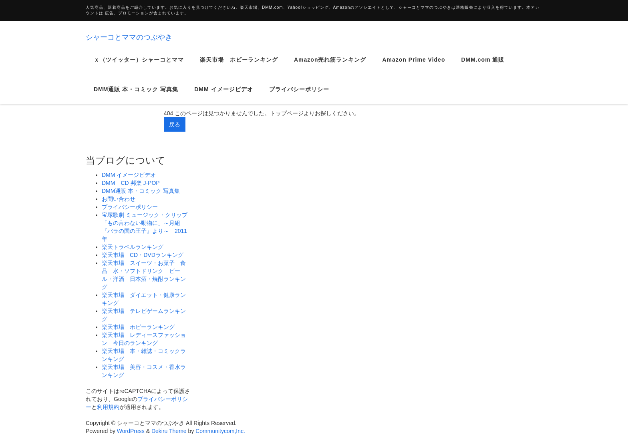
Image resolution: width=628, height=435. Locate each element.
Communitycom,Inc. (220, 431)
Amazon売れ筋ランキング (330, 65)
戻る (174, 124)
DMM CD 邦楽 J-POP (131, 183)
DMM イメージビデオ (223, 95)
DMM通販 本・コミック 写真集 (136, 95)
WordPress (131, 431)
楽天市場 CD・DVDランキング (142, 255)
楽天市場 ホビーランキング (239, 65)
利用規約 (108, 407)
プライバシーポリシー (299, 95)
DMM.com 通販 (482, 65)
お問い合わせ (118, 199)
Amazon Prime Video (413, 65)
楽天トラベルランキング (132, 247)
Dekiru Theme (169, 431)
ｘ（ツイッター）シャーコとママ (139, 65)
